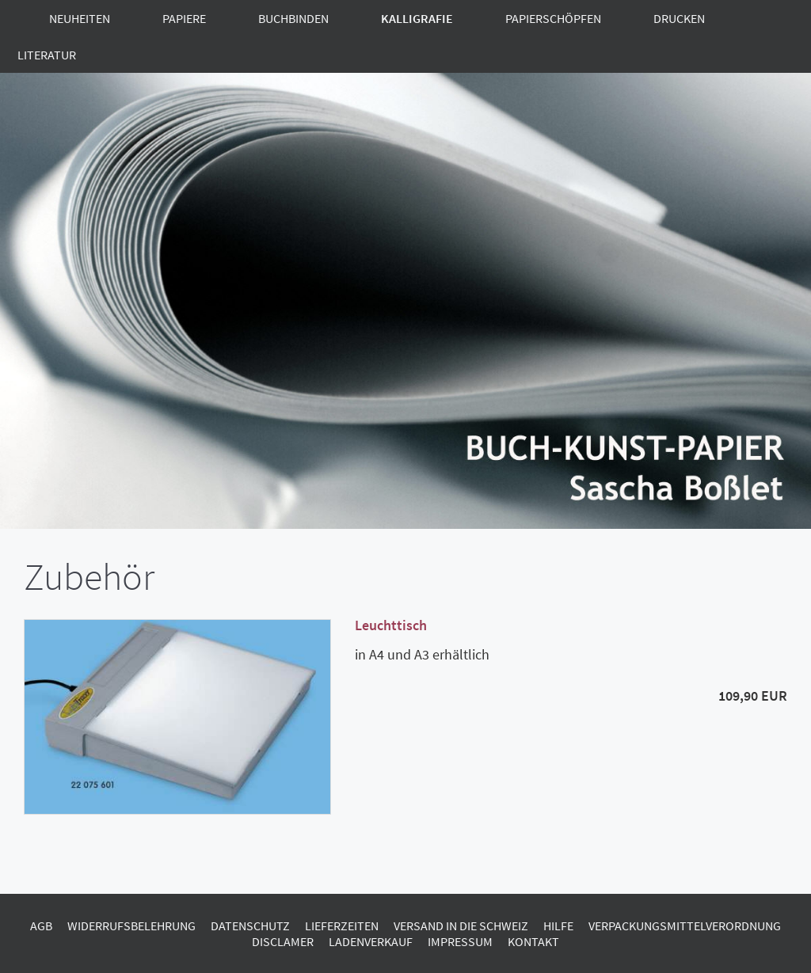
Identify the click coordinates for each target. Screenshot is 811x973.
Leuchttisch (391, 625)
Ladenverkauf (371, 941)
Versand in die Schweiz (461, 925)
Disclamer (283, 941)
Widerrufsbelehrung (131, 925)
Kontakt (533, 941)
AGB (41, 925)
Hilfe (558, 925)
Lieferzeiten (342, 925)
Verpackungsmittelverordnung (684, 925)
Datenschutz (250, 925)
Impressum (460, 941)
